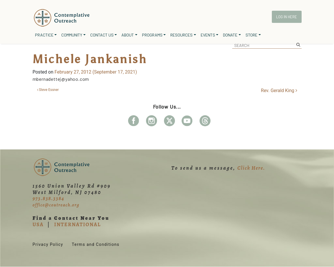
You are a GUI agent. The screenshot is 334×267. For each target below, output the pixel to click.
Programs (152, 34)
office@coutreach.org (56, 205)
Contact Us (102, 34)
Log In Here (286, 16)
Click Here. (251, 167)
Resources (181, 34)
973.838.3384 (48, 198)
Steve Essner (48, 90)
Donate (230, 34)
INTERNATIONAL (77, 224)
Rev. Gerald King (279, 90)
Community (71, 34)
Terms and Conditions (95, 244)
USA (38, 224)
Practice (44, 34)
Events (208, 34)
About (127, 34)
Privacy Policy (48, 244)
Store (251, 34)
